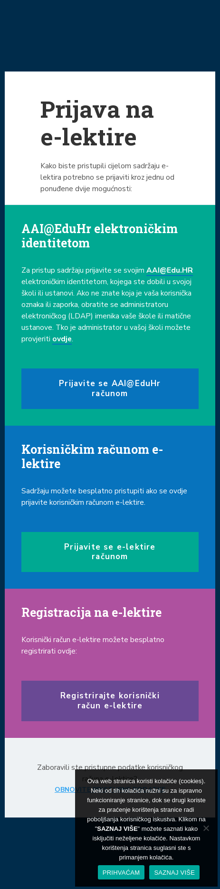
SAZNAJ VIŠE (174, 872)
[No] (205, 828)
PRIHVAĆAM (121, 872)
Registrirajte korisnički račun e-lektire (110, 700)
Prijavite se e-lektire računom (109, 552)
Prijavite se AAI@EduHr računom (110, 388)
